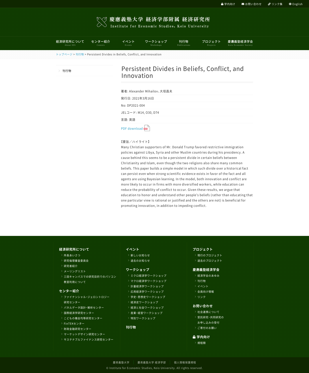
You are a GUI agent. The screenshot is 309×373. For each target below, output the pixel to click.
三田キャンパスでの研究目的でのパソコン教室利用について (90, 279)
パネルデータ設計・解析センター (84, 307)
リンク (201, 297)
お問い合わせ (203, 305)
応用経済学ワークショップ (147, 291)
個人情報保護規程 (185, 362)
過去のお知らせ (140, 260)
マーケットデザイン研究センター (84, 334)
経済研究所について (70, 42)
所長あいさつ (72, 255)
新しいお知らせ (140, 255)
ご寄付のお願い (207, 328)
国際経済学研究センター (79, 313)
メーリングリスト (75, 271)
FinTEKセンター (74, 323)
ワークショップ (156, 42)
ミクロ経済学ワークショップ (149, 275)
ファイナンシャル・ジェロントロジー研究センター (87, 299)
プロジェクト (211, 42)
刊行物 (183, 42)
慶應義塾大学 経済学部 (152, 362)
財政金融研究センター (77, 329)
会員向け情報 (205, 291)
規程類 (201, 343)
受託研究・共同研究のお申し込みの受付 (210, 319)
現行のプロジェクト (209, 255)
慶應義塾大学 (121, 362)
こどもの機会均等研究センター (83, 318)
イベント (128, 42)
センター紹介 (100, 42)
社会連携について (208, 312)
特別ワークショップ (143, 318)
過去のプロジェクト (209, 260)
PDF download (135, 128)
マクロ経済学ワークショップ (149, 281)
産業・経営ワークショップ (147, 313)
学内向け (201, 336)
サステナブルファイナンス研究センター (89, 339)
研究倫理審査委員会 (76, 260)
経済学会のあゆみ (208, 275)
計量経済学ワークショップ (147, 286)
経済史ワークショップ (144, 302)
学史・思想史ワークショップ (148, 297)
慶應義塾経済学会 (240, 42)
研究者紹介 (71, 266)
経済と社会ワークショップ (147, 307)
